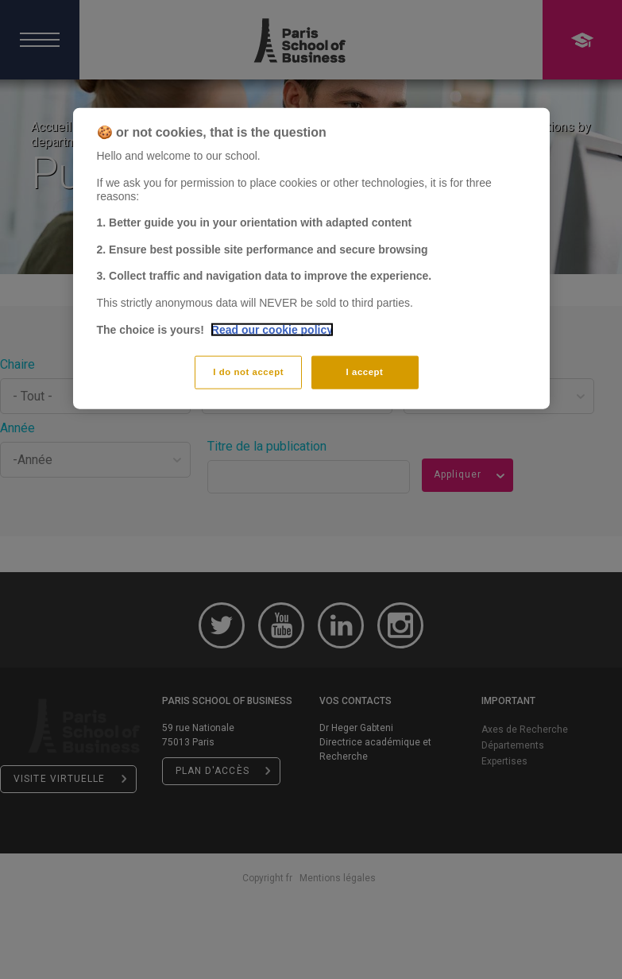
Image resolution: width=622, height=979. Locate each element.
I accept (365, 372)
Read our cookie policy (272, 329)
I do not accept (248, 372)
